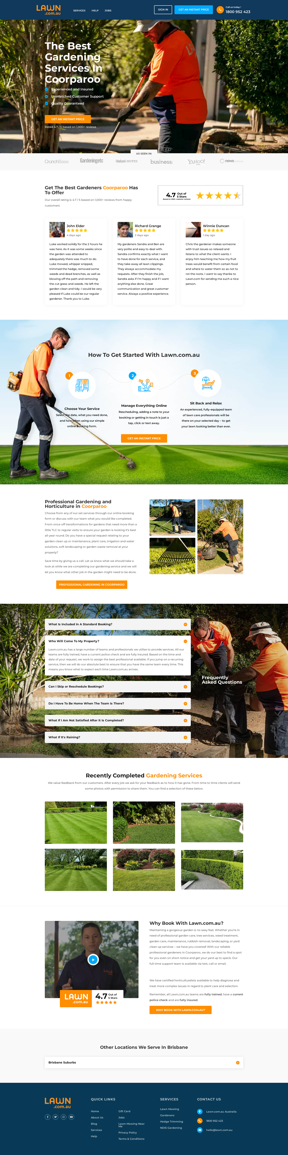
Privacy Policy (127, 1132)
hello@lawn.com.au (219, 1130)
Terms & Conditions (131, 1138)
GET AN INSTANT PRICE (194, 9)
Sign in (163, 9)
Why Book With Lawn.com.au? (180, 1010)
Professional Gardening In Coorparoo (92, 584)
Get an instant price (144, 438)
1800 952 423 (238, 12)
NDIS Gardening (171, 1127)
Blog (94, 1123)
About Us (97, 1117)
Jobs (108, 10)
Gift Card (124, 1111)
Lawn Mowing (169, 1109)
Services (79, 10)
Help (95, 10)
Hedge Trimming (171, 1121)
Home (95, 1111)
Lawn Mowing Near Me (131, 1125)
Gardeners (167, 1115)
